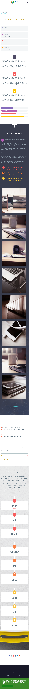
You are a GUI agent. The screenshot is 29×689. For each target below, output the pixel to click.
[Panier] (2, 2)
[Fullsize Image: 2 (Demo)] (14, 360)
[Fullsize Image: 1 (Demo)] (14, 387)
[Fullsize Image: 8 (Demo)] (14, 200)
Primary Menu (27, 2)
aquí (6, 683)
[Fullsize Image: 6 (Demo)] (14, 253)
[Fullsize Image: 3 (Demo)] (14, 333)
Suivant (15, 673)
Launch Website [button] (14, 406)
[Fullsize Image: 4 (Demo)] (14, 307)
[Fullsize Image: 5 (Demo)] (14, 280)
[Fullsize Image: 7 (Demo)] (14, 227)
